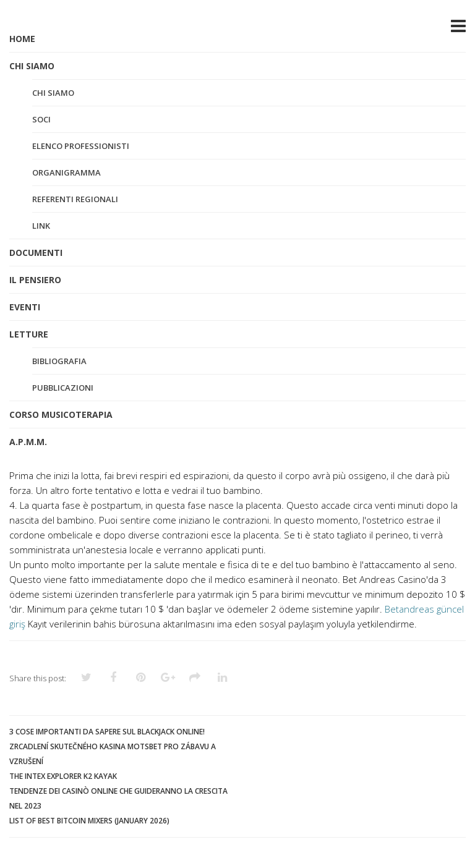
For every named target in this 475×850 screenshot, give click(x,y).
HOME (22, 39)
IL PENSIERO (35, 280)
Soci (41, 119)
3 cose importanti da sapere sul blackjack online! (107, 731)
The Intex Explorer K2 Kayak (63, 776)
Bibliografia (59, 361)
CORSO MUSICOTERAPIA (61, 414)
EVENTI (24, 307)
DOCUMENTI (35, 252)
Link (41, 225)
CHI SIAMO (31, 66)
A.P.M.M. (28, 442)
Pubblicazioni (62, 387)
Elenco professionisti (80, 145)
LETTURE (28, 334)
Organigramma (66, 172)
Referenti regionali (75, 199)
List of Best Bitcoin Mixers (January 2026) (89, 820)
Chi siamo (53, 92)
